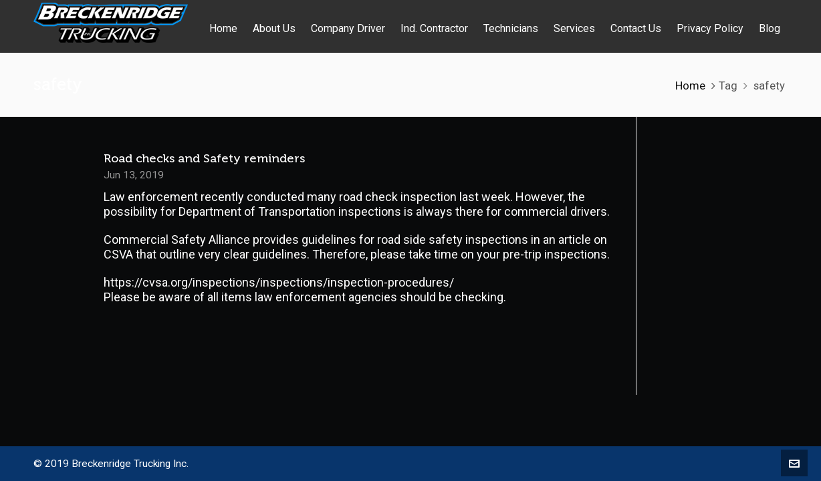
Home (690, 85)
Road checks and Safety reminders (204, 158)
